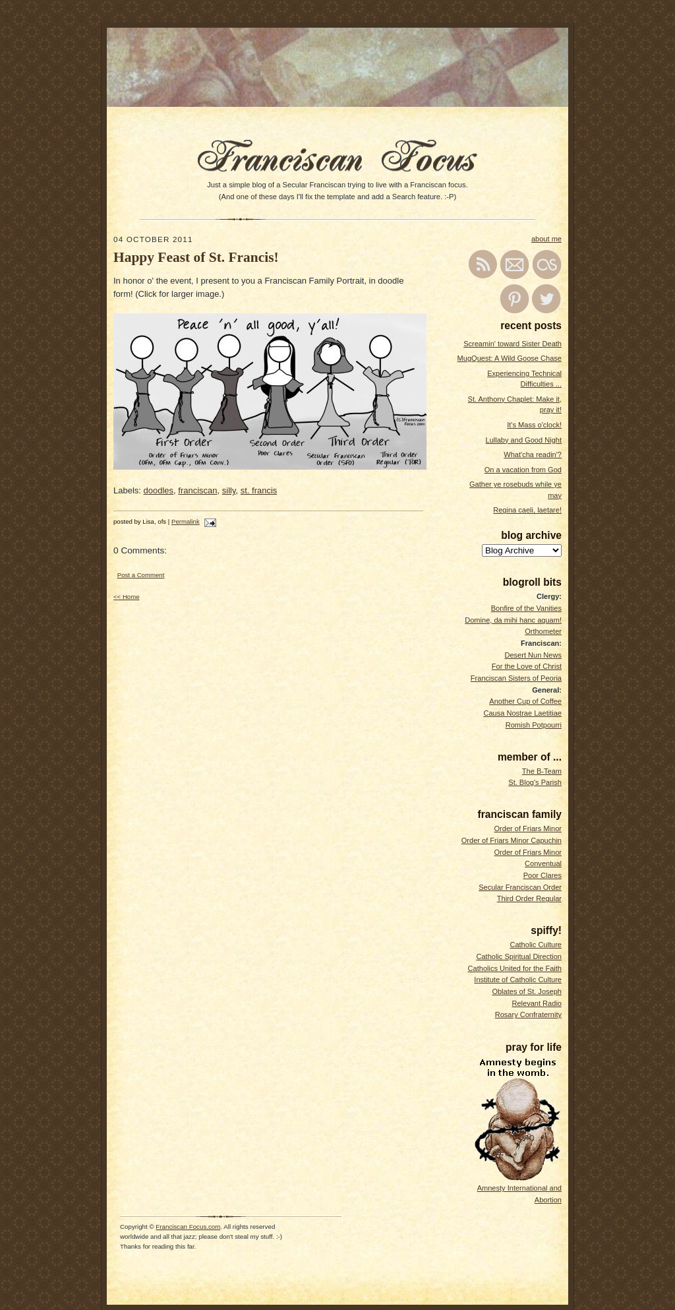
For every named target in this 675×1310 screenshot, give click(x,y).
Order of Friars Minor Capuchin (511, 840)
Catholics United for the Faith (515, 968)
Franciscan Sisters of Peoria (516, 678)
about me (546, 239)
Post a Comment (141, 574)
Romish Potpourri (534, 725)
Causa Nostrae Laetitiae (522, 713)
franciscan (197, 490)
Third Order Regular (529, 898)
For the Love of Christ (527, 666)
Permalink (185, 521)
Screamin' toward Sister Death (512, 344)
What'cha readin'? (533, 454)
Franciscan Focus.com (188, 1226)
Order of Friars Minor (528, 828)
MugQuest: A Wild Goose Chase (509, 358)
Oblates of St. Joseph (527, 991)
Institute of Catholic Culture (518, 979)
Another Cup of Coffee (525, 701)
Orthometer (543, 631)
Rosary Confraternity (528, 1014)
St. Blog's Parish (535, 782)
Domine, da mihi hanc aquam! (513, 620)
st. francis (259, 490)
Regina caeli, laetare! (527, 510)
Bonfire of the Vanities (526, 608)
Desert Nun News (533, 655)
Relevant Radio (537, 1003)
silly (229, 490)
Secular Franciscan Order (520, 887)
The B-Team (542, 771)
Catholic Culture (536, 945)
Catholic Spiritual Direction (519, 956)
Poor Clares (542, 875)
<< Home (126, 596)
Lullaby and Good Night (524, 440)
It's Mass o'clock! (534, 425)
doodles (159, 490)
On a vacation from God (523, 470)
